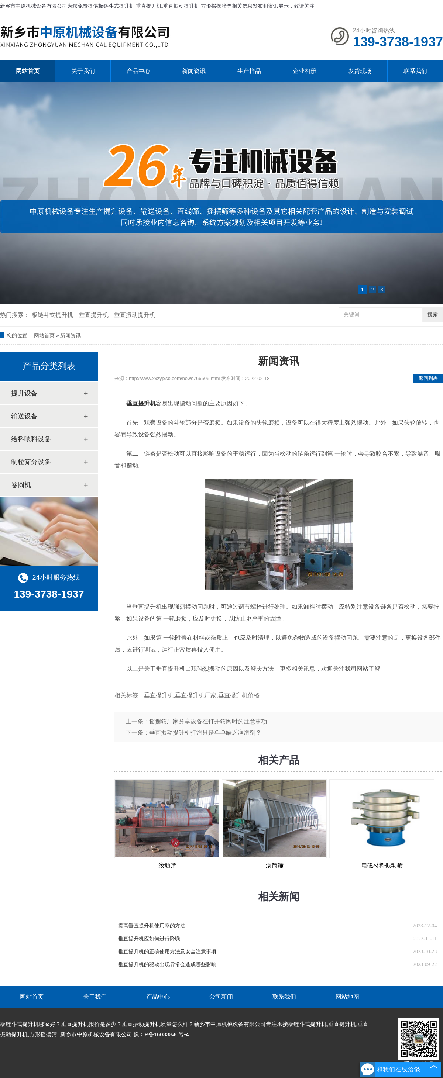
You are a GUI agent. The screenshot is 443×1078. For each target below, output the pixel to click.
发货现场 (360, 71)
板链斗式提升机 (52, 315)
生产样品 (249, 71)
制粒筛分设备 (31, 462)
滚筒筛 (275, 865)
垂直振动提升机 (134, 315)
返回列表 (428, 378)
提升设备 (24, 393)
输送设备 (24, 416)
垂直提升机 (94, 315)
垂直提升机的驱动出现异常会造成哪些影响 (167, 964)
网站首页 (28, 71)
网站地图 (347, 997)
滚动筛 (167, 865)
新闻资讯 (194, 71)
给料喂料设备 (31, 439)
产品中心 (138, 71)
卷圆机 (21, 484)
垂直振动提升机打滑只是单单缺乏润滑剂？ (205, 732)
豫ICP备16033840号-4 (161, 1034)
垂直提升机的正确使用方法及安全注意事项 (167, 951)
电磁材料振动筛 (382, 865)
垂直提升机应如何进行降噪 (149, 938)
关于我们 (83, 71)
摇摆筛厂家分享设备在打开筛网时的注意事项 (208, 721)
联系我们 (415, 71)
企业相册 (304, 71)
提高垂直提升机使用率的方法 (151, 926)
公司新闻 (221, 997)
